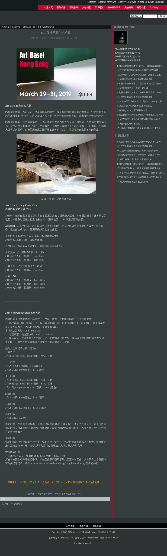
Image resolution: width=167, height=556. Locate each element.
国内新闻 (27, 27)
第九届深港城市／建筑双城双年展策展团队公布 (139, 92)
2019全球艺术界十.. (44, 493)
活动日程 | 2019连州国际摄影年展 (132, 110)
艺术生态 (154, 7)
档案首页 (48, 7)
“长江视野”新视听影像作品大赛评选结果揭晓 (136, 49)
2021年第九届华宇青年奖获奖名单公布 (134, 97)
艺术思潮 (99, 7)
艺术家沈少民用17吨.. (72, 493)
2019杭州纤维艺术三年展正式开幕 (132, 88)
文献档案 (86, 7)
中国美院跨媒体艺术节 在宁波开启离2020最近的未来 (139, 60)
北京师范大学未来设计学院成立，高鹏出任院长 (137, 52)
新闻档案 (61, 7)
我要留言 (18, 503)
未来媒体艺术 (114, 7)
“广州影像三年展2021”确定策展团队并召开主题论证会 (142, 128)
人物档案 (128, 7)
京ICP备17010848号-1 (84, 543)
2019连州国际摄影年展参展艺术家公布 (134, 79)
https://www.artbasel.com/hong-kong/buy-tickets (57, 463)
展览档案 (74, 7)
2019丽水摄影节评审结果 (128, 124)
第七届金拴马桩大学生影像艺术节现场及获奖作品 (140, 115)
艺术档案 (5, 27)
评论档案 (141, 7)
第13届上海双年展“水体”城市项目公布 (132, 56)
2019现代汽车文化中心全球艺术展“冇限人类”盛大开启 (142, 119)
